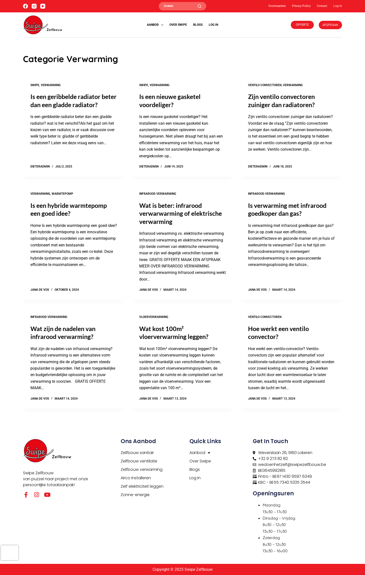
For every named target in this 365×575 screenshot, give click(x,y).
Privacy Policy (301, 6)
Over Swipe (178, 24)
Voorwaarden (277, 6)
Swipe (34, 85)
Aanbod (156, 25)
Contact (322, 6)
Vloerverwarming (153, 317)
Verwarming (51, 85)
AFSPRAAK (330, 25)
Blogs (198, 24)
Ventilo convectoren (264, 85)
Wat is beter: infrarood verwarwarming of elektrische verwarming (180, 213)
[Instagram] (34, 6)
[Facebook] (25, 6)
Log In (337, 6)
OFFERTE (302, 24)
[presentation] (9, 552)
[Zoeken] (182, 6)
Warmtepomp (62, 193)
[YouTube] (42, 6)
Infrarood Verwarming (157, 193)
